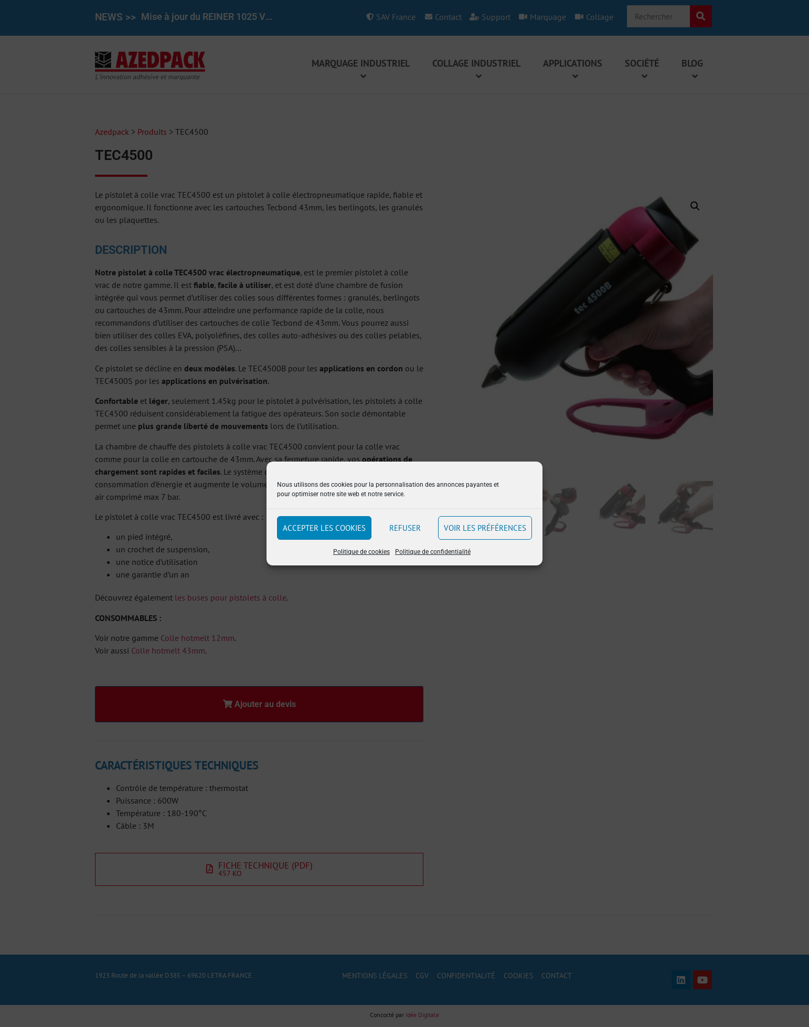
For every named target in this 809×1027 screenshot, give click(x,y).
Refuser (405, 528)
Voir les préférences (485, 528)
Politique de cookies (361, 551)
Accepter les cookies (324, 528)
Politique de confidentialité (433, 551)
